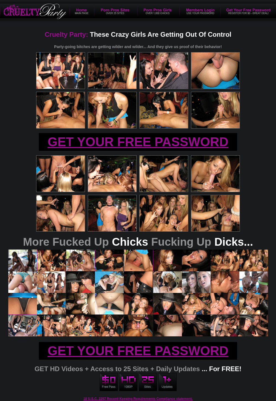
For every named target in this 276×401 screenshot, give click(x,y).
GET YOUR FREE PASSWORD (137, 142)
